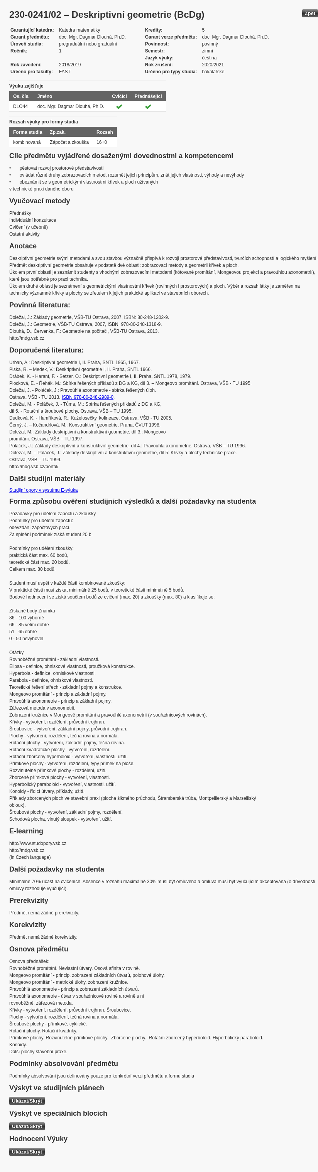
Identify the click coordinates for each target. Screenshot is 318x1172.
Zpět (310, 13)
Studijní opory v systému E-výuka (43, 490)
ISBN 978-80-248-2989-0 (87, 397)
